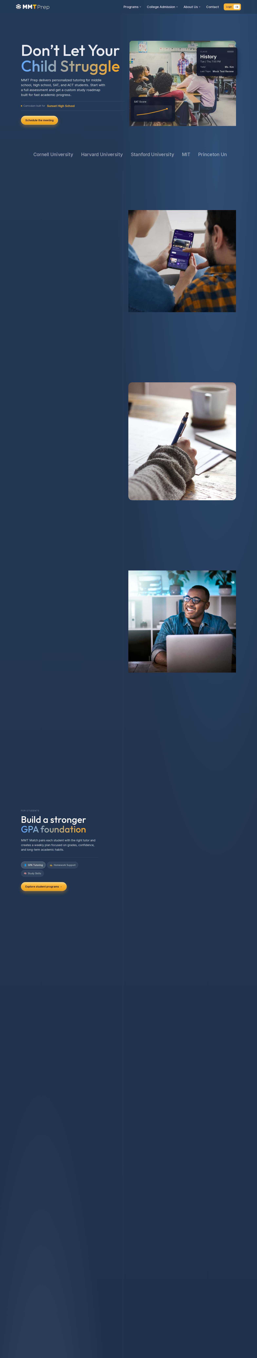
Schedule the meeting (39, 120)
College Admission (162, 7)
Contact (212, 7)
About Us (192, 7)
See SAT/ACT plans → (39, 882)
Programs (132, 7)
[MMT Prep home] (32, 7)
